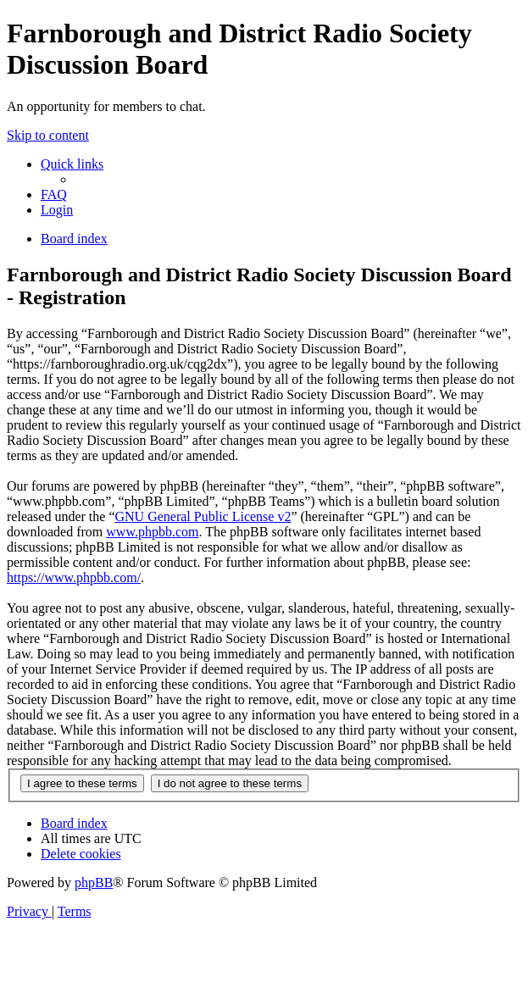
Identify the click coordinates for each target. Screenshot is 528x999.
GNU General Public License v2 (202, 516)
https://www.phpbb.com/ (74, 577)
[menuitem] (54, 194)
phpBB (94, 882)
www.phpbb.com (152, 531)
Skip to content (48, 135)
